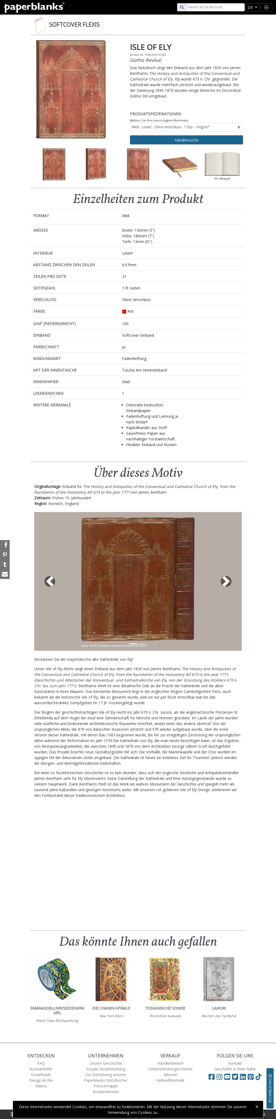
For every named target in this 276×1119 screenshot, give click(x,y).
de (251, 7)
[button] (49, 581)
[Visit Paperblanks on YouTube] (228, 1076)
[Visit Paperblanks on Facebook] (212, 1076)
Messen (170, 1074)
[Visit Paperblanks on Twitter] (236, 1076)
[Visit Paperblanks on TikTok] (258, 1076)
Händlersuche (186, 140)
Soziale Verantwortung (105, 1068)
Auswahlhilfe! (41, 1068)
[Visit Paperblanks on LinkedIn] (244, 1076)
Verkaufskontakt (170, 1080)
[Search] (215, 7)
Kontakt (235, 1063)
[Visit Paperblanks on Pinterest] (252, 1076)
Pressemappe (106, 1085)
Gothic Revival (145, 60)
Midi (170, 126)
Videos (41, 1085)
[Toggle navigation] (266, 7)
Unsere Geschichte (105, 1063)
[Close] (256, 1106)
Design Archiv (41, 1080)
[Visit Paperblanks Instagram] (219, 1076)
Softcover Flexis (74, 24)
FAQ (41, 1063)
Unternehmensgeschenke (170, 1068)
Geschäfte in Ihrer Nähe (235, 1068)
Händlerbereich (170, 1063)
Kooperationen (106, 1091)
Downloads (41, 1074)
